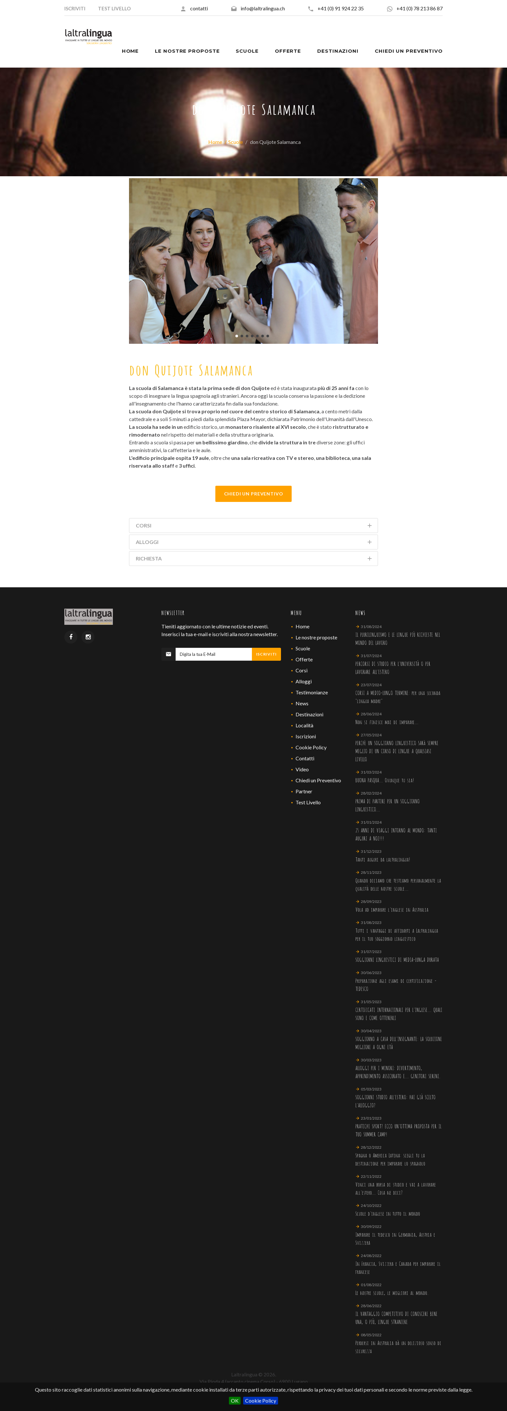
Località (304, 725)
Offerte (304, 659)
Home (215, 142)
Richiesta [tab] (254, 560)
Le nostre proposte (316, 637)
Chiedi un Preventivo (318, 780)
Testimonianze (312, 692)
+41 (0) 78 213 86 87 (419, 8)
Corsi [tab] (254, 527)
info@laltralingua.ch (263, 8)
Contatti (305, 758)
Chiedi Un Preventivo (253, 493)
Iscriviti (266, 654)
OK (235, 1400)
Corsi (301, 670)
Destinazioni (309, 714)
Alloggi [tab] (254, 543)
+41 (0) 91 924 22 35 (341, 8)
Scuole (235, 142)
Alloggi (304, 681)
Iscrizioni (306, 736)
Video (302, 769)
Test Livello (308, 802)
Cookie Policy (260, 1400)
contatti (199, 8)
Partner (304, 791)
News (302, 703)
